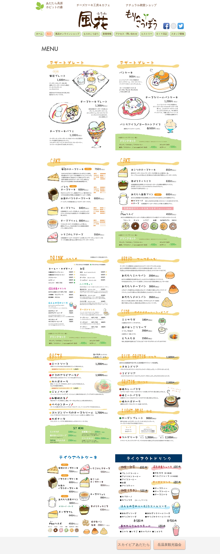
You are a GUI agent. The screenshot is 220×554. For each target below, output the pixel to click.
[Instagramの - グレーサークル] (173, 26)
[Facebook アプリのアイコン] (166, 26)
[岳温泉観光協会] (169, 544)
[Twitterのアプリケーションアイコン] (181, 26)
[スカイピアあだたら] (134, 544)
